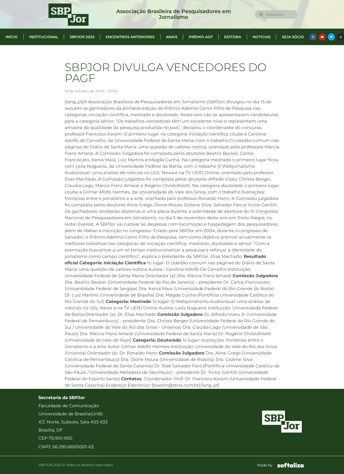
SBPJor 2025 (82, 37)
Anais (171, 37)
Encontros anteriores (130, 37)
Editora (232, 37)
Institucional (43, 37)
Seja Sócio (293, 37)
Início (11, 37)
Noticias (261, 37)
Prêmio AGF (201, 37)
